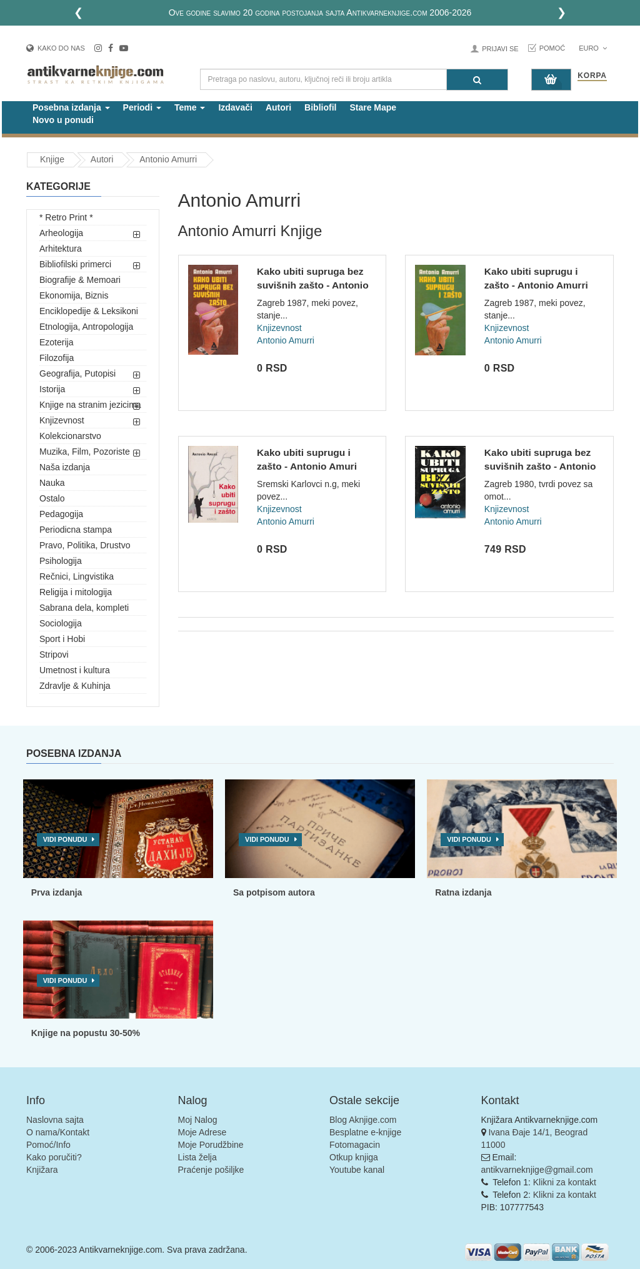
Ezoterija (56, 342)
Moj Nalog (198, 1120)
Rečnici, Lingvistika (76, 576)
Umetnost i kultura (74, 670)
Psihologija (60, 561)
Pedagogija (61, 514)
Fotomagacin (354, 1145)
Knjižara (42, 1170)
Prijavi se (500, 48)
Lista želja (197, 1157)
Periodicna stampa (75, 530)
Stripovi (54, 654)
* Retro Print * (66, 217)
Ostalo (51, 498)
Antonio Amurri (168, 159)
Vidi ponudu (65, 839)
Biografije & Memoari (80, 280)
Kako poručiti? (54, 1157)
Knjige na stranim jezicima (90, 405)
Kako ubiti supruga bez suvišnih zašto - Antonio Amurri (313, 285)
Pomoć (552, 48)
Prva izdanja (56, 892)
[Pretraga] (477, 80)
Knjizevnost (61, 420)
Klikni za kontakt (564, 1182)
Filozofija (56, 358)
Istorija (52, 389)
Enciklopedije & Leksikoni (88, 311)
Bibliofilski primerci (75, 264)
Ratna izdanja (463, 892)
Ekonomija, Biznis (74, 295)
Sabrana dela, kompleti (84, 608)
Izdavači (235, 107)
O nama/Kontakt (57, 1132)
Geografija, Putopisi (77, 373)
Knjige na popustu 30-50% (85, 1033)
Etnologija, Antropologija (86, 327)
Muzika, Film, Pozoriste (84, 452)
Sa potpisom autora (274, 892)
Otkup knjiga (353, 1157)
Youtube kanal (356, 1170)
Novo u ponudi (63, 120)
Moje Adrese (202, 1132)
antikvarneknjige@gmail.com (537, 1170)
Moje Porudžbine (211, 1145)
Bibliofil (320, 107)
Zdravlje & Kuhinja (75, 686)
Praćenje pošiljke (211, 1170)
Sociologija (60, 623)
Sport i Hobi (62, 639)
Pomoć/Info (48, 1145)
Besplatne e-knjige (365, 1132)
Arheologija (61, 233)
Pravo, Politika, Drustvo (85, 545)
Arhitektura (60, 249)
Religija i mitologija (75, 592)
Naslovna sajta (55, 1120)
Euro (593, 48)
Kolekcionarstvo (70, 436)
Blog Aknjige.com (362, 1120)
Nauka (51, 483)
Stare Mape (372, 107)
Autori (278, 107)
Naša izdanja (64, 467)
